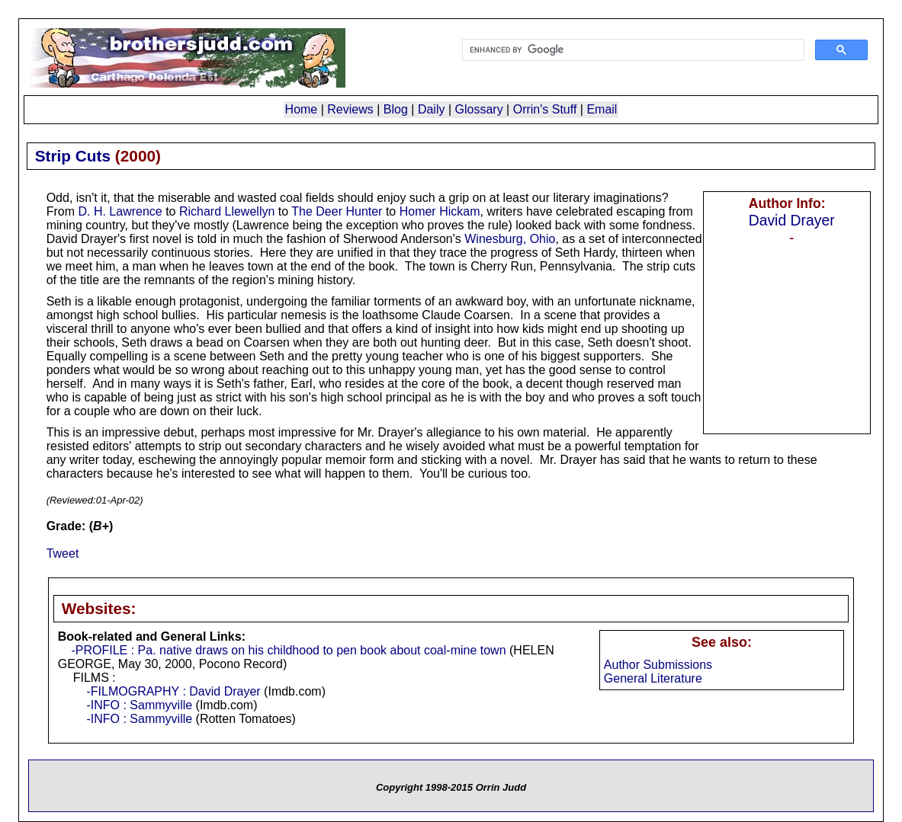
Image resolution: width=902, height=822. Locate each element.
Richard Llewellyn (226, 211)
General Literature (653, 678)
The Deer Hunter (336, 211)
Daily (431, 109)
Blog (396, 109)
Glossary (479, 109)
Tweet (63, 553)
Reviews (350, 109)
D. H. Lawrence (120, 211)
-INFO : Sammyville (139, 705)
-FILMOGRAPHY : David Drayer (173, 691)
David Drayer (792, 220)
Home (301, 109)
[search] (632, 50)
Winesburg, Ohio (509, 238)
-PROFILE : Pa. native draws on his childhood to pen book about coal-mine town (288, 650)
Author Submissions (658, 664)
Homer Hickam (440, 211)
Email (601, 109)
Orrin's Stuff (545, 109)
